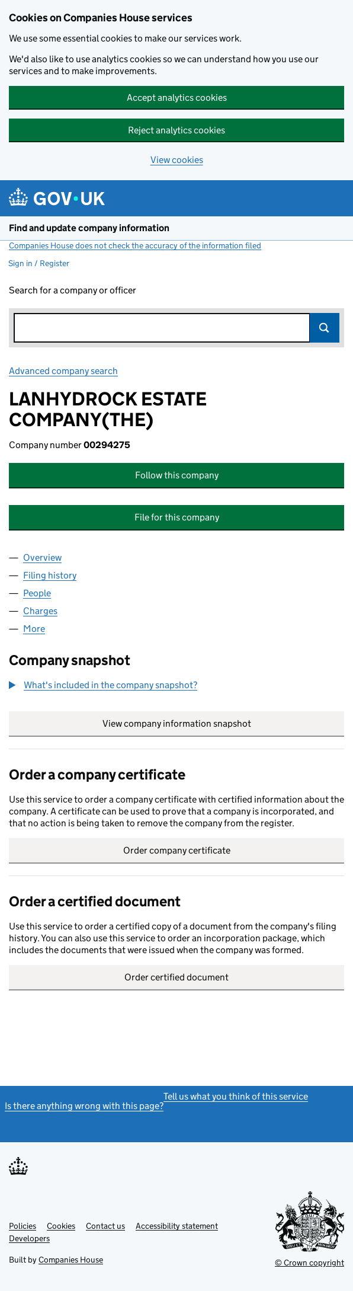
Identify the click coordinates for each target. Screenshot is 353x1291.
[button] (103, 685)
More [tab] (34, 628)
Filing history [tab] (49, 575)
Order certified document (176, 977)
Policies (22, 1225)
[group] (176, 686)
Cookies (61, 1225)
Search (324, 328)
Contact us (105, 1225)
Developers (29, 1238)
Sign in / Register (38, 263)
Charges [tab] (40, 610)
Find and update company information (89, 228)
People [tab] (37, 593)
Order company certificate (176, 850)
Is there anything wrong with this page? (84, 1105)
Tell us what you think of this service (235, 1096)
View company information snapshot (223, 723)
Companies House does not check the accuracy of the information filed (135, 245)
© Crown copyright (309, 1262)
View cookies (176, 159)
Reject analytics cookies (176, 130)
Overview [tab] (42, 557)
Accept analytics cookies (177, 97)
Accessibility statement (177, 1225)
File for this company (176, 517)
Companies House (70, 1259)
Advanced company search (63, 370)
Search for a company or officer (72, 290)
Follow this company (177, 475)
